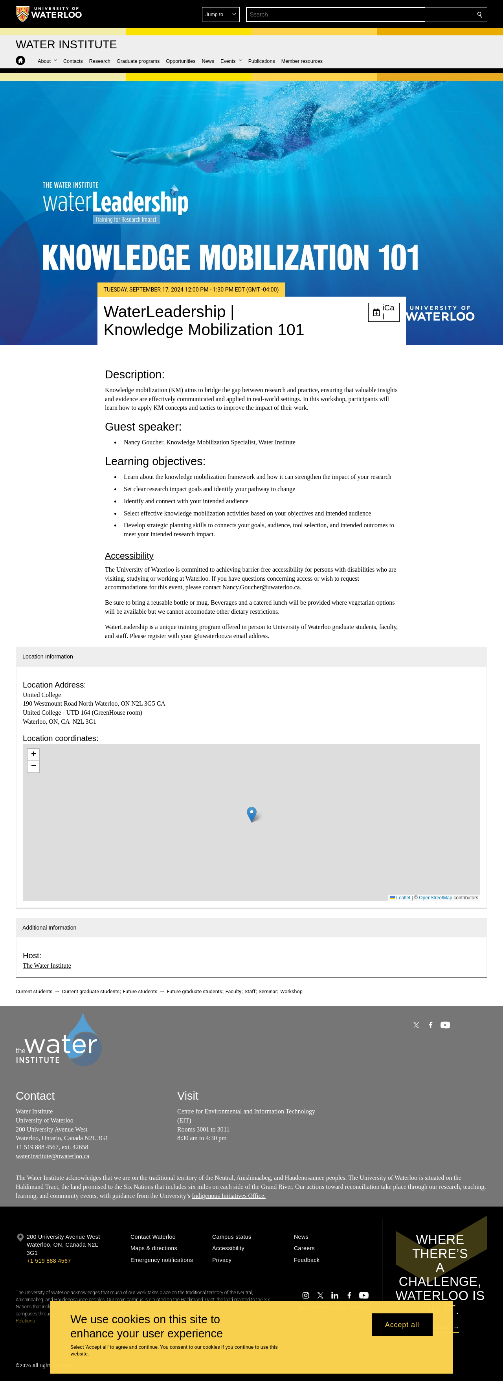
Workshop (291, 991)
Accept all (402, 1324)
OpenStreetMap (435, 897)
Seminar (268, 991)
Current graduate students (90, 991)
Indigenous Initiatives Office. (229, 1195)
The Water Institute (47, 965)
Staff (250, 991)
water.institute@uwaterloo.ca (52, 1156)
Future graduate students (194, 991)
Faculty (233, 991)
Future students (140, 991)
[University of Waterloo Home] (49, 14)
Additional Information (49, 927)
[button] (422, 14)
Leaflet (400, 897)
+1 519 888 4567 (49, 1261)
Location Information (47, 656)
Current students (34, 991)
